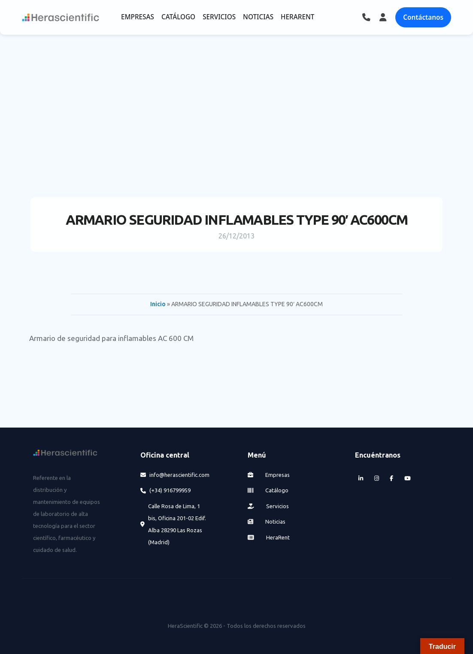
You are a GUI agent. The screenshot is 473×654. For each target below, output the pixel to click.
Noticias (267, 521)
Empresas (269, 475)
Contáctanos (423, 17)
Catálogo (268, 490)
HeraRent (269, 537)
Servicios (268, 506)
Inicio (158, 304)
